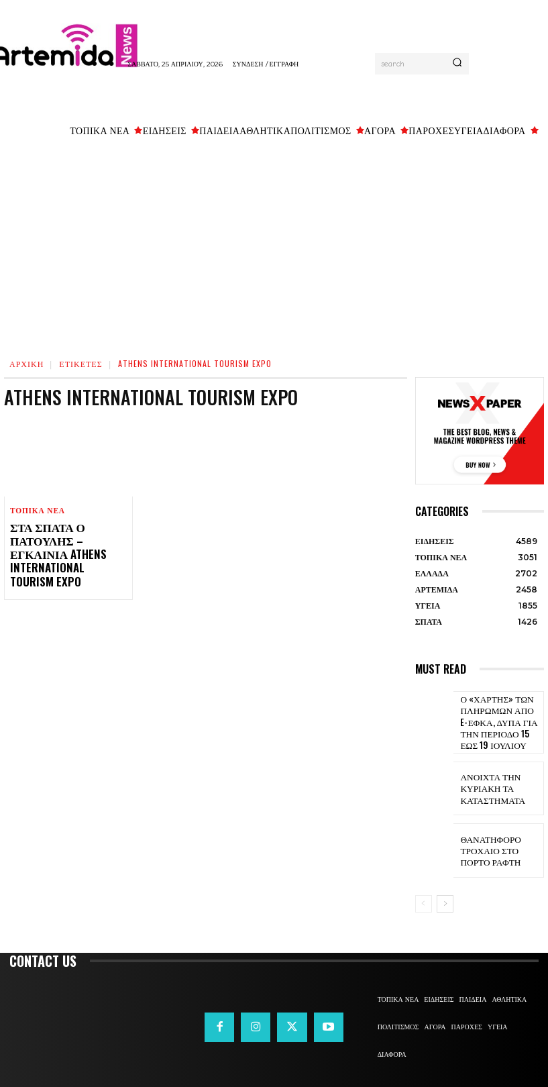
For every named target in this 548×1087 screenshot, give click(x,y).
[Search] (457, 63)
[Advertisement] (274, 245)
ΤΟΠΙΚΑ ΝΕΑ (36, 511)
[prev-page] (423, 895)
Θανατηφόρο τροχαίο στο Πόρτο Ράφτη (497, 842)
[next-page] (445, 895)
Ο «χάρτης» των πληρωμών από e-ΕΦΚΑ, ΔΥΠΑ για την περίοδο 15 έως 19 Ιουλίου (498, 718)
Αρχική (26, 363)
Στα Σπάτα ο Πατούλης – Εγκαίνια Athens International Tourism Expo (65, 545)
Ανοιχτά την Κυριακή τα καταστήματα (487, 781)
